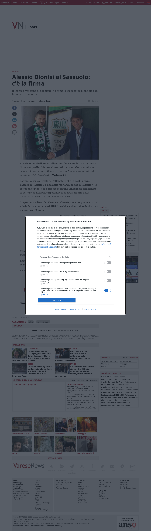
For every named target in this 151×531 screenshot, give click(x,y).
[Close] (120, 221)
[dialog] (75, 265)
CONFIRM (57, 300)
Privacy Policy (90, 309)
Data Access (75, 309)
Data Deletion (60, 309)
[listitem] (75, 257)
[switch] (107, 262)
